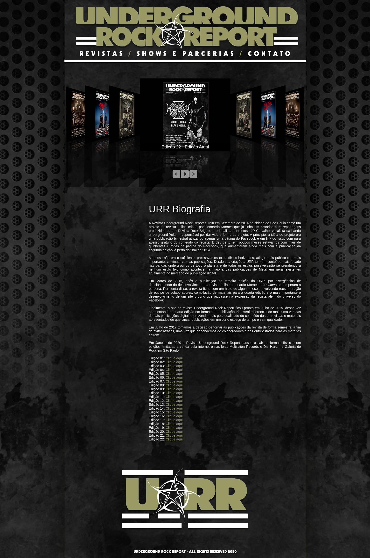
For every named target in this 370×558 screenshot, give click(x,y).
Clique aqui (174, 358)
